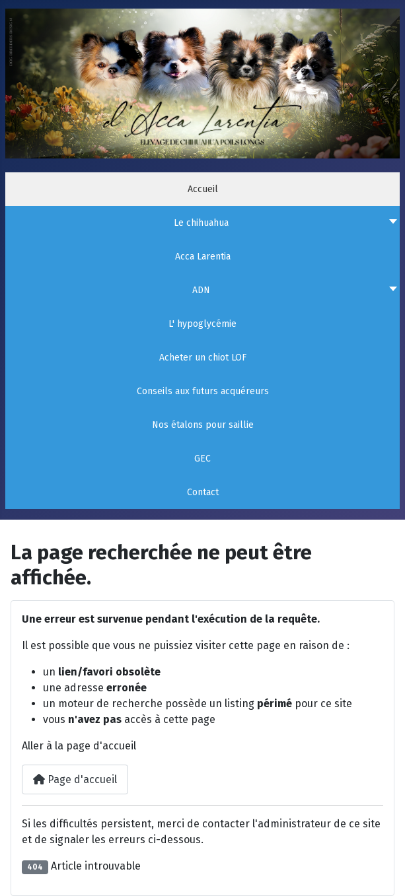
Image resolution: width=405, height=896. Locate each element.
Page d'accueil (75, 779)
